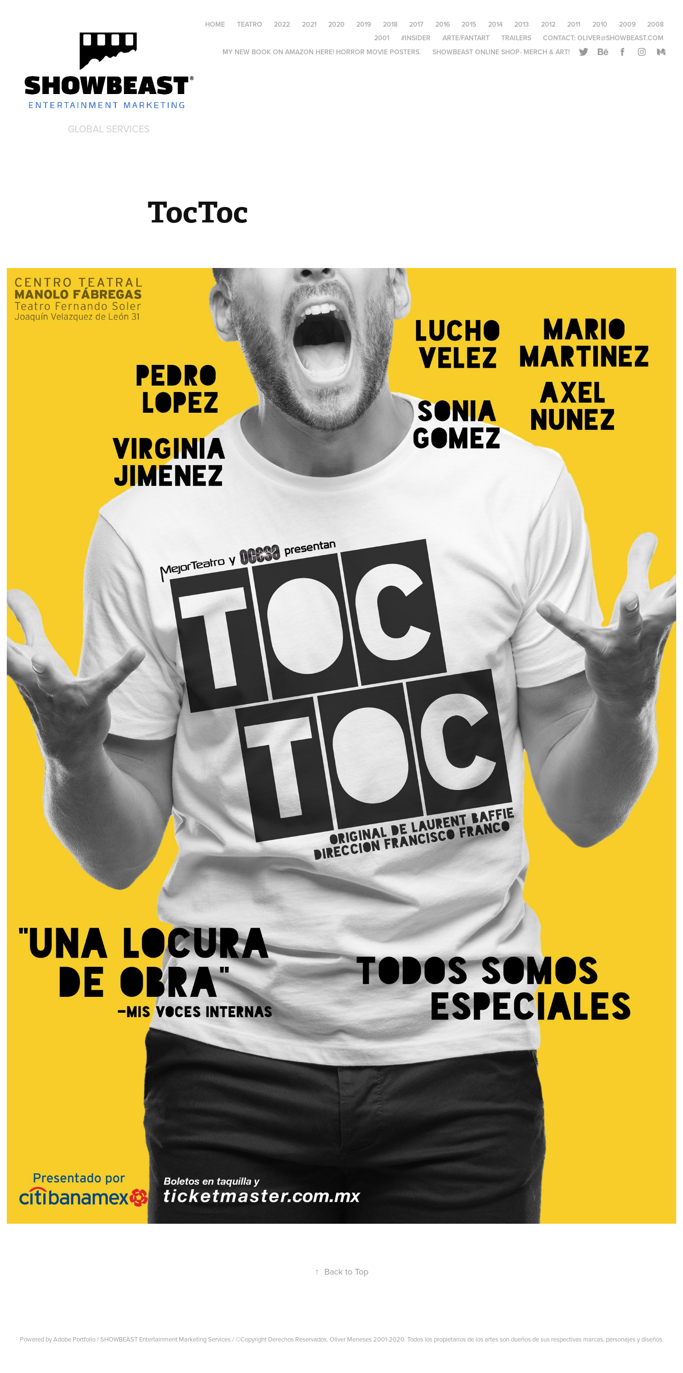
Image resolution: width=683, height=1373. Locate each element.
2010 (599, 24)
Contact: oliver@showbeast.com (603, 38)
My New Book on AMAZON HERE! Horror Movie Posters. (321, 52)
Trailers (516, 38)
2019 (363, 24)
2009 (627, 24)
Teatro (249, 24)
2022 (282, 24)
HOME (215, 24)
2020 (336, 24)
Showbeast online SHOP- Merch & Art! (501, 52)
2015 (468, 24)
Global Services (109, 129)
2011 (573, 24)
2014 (495, 24)
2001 (381, 38)
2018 (390, 24)
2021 (309, 24)
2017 (416, 24)
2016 (442, 24)
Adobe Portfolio (74, 1339)
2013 (521, 24)
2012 (548, 24)
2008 (655, 24)
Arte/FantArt (466, 38)
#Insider (415, 38)
